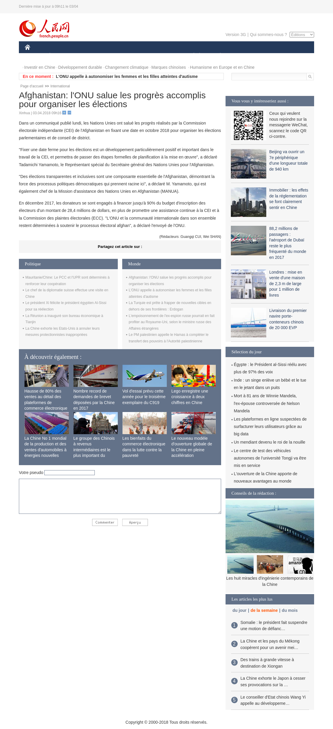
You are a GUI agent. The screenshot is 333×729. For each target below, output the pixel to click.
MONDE (87, 55)
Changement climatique (126, 67)
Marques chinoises (168, 67)
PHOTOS (293, 55)
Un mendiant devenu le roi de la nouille (269, 442)
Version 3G (236, 34)
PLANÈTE (217, 55)
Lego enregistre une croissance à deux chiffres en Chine (190, 397)
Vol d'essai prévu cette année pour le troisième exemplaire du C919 (144, 397)
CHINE (35, 55)
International (60, 86)
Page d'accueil (31, 86)
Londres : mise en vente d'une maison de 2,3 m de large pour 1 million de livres (287, 284)
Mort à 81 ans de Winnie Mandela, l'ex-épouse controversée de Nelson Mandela (267, 403)
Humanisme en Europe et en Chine (222, 67)
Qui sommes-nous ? (268, 34)
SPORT (241, 55)
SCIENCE (138, 55)
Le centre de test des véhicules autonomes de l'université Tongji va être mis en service (270, 458)
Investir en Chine (39, 67)
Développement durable (80, 67)
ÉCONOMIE (60, 55)
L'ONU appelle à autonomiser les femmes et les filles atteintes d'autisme (126, 76)
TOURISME (266, 55)
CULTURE (164, 55)
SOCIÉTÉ (191, 55)
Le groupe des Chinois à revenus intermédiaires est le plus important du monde (94, 450)
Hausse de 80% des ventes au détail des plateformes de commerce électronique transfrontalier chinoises (46, 402)
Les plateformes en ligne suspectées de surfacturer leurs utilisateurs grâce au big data (270, 426)
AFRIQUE (112, 55)
